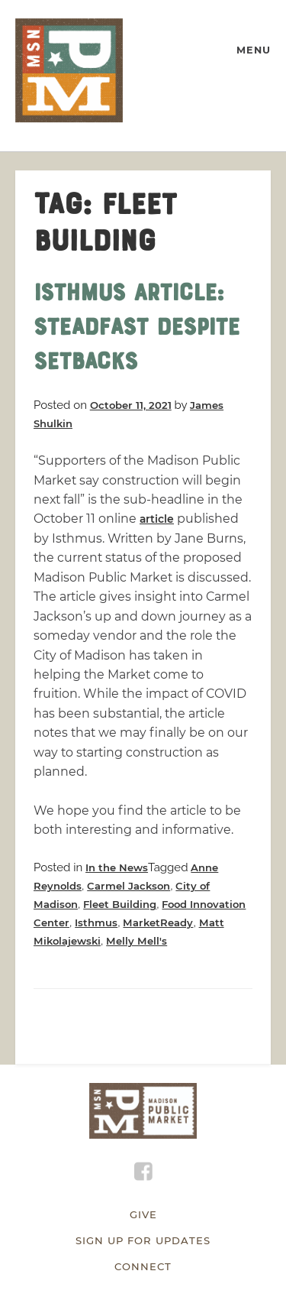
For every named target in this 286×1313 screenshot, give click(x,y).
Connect (143, 1266)
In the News (116, 867)
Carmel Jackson (128, 886)
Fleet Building (119, 904)
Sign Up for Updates (143, 1240)
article (157, 519)
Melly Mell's (136, 941)
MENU (253, 50)
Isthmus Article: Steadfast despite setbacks (136, 329)
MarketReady (158, 922)
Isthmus (96, 922)
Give (143, 1214)
